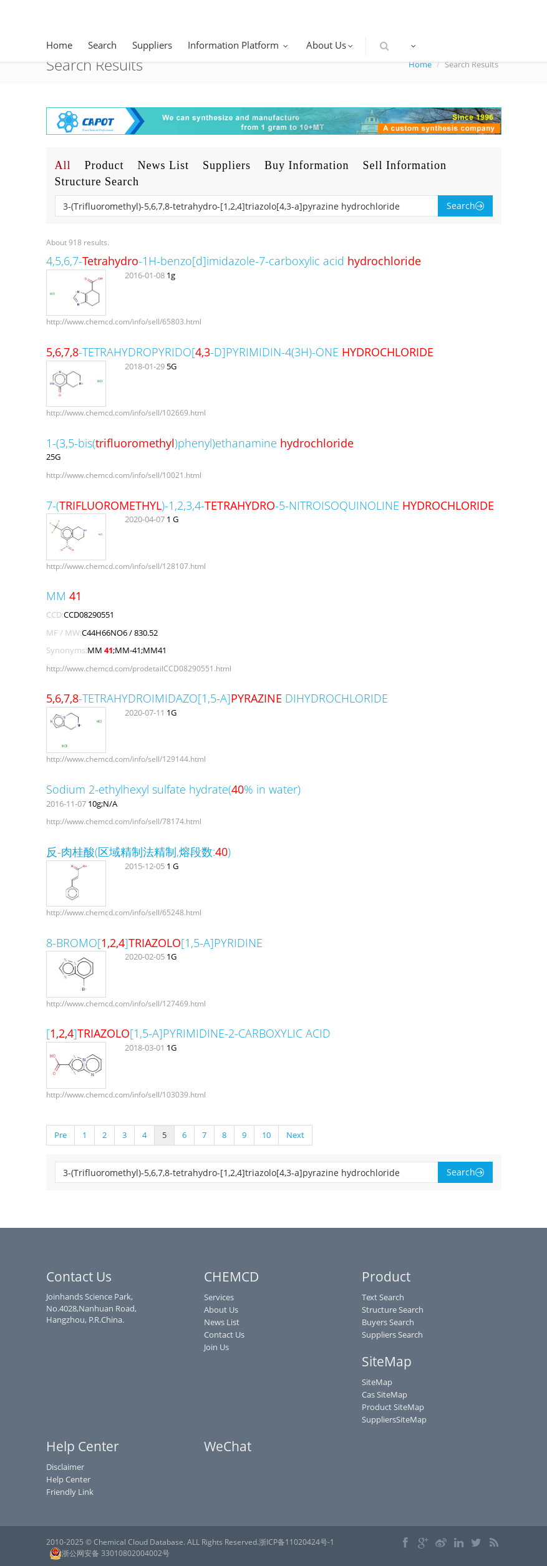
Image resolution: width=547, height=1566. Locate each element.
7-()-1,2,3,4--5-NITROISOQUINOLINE (270, 505)
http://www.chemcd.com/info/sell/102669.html (126, 412)
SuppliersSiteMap (394, 1419)
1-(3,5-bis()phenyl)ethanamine (200, 442)
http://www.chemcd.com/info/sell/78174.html (123, 821)
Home (59, 45)
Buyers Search (388, 1322)
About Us (331, 45)
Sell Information (405, 165)
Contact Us (224, 1334)
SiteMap (377, 1382)
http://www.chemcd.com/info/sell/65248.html (123, 912)
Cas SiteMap (384, 1394)
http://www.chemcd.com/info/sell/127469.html (126, 1003)
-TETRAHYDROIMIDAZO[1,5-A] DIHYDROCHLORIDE (217, 698)
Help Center (68, 1479)
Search (102, 45)
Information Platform (239, 45)
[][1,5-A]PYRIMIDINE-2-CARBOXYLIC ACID (188, 1033)
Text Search (383, 1297)
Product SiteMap (393, 1407)
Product (104, 165)
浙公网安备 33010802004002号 (109, 1553)
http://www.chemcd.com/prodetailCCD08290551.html (138, 668)
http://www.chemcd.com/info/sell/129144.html (126, 759)
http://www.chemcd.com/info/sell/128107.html (126, 566)
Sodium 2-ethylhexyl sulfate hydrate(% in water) (173, 789)
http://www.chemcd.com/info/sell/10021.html (123, 475)
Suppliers (152, 45)
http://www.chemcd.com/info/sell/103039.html (126, 1094)
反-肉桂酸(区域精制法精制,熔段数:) (138, 851)
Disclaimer (65, 1466)
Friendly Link (70, 1491)
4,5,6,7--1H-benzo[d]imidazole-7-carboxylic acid (233, 260)
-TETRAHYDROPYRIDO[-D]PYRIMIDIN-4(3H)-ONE (239, 351)
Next (295, 1134)
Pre (60, 1134)
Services (219, 1297)
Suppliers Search (392, 1334)
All (63, 165)
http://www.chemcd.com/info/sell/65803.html (123, 321)
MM (64, 595)
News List (164, 165)
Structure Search (97, 181)
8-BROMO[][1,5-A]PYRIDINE (154, 942)
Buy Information (306, 165)
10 (266, 1134)
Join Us (216, 1347)
